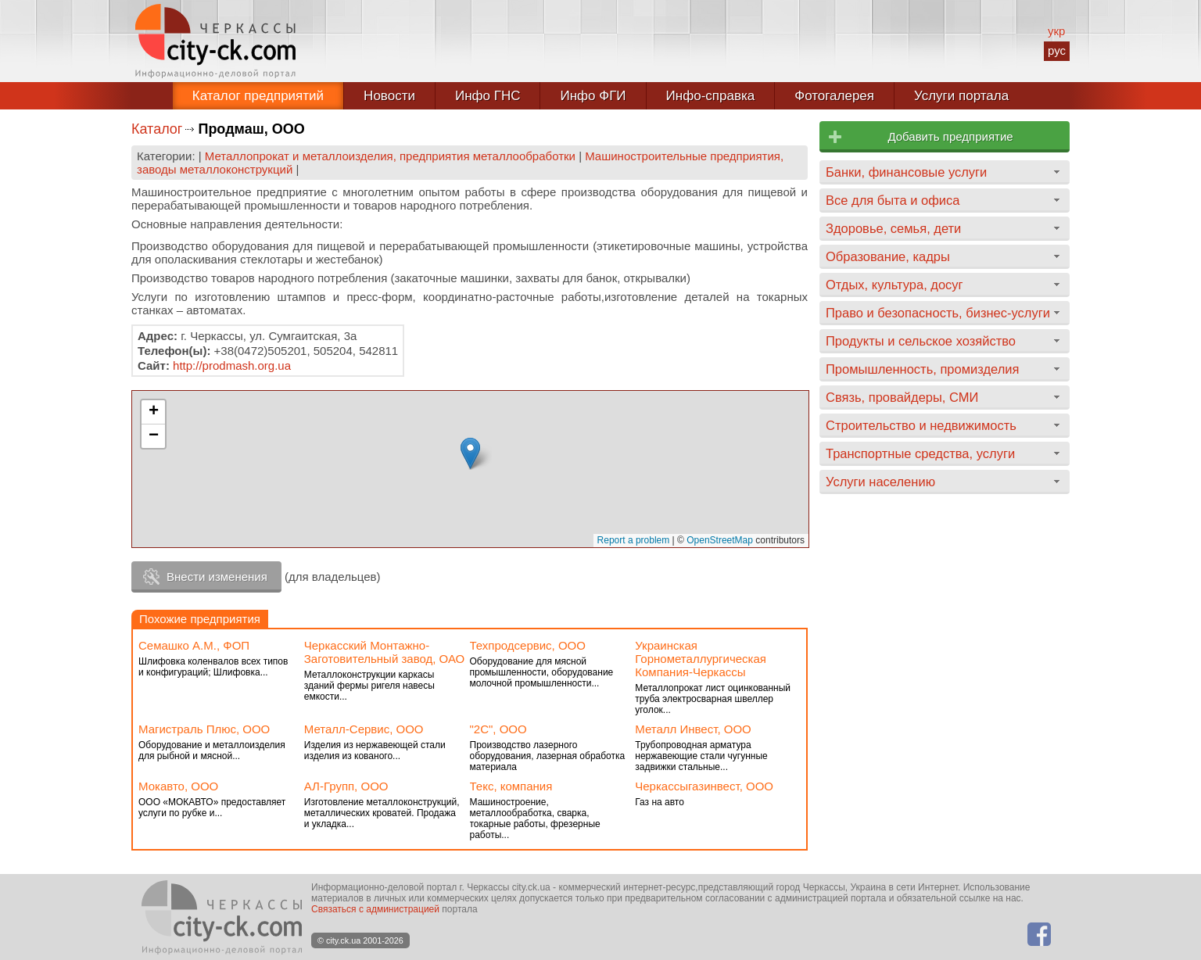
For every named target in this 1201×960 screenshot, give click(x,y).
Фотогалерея (834, 95)
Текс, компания (511, 786)
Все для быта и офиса (892, 200)
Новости (389, 95)
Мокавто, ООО (178, 786)
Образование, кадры (888, 256)
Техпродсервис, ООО (528, 645)
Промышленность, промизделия (923, 369)
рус (1057, 50)
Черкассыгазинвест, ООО (704, 786)
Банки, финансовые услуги (906, 172)
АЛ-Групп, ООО (346, 786)
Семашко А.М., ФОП (193, 645)
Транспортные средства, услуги (920, 453)
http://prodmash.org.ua (232, 365)
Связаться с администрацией (375, 909)
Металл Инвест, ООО (693, 729)
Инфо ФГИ (593, 95)
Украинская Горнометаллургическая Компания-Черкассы (700, 659)
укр (1056, 31)
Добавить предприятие (950, 136)
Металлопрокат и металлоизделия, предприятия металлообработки (390, 156)
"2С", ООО (498, 729)
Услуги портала (961, 95)
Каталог (156, 129)
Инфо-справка (710, 95)
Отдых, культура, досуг (894, 285)
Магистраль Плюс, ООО (204, 729)
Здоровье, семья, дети (893, 228)
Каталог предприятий (258, 95)
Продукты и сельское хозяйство (921, 341)
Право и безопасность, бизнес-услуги (938, 313)
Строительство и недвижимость (921, 425)
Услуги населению (880, 482)
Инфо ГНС (488, 95)
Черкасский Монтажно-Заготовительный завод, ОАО (384, 652)
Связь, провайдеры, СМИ (902, 397)
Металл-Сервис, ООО (364, 729)
